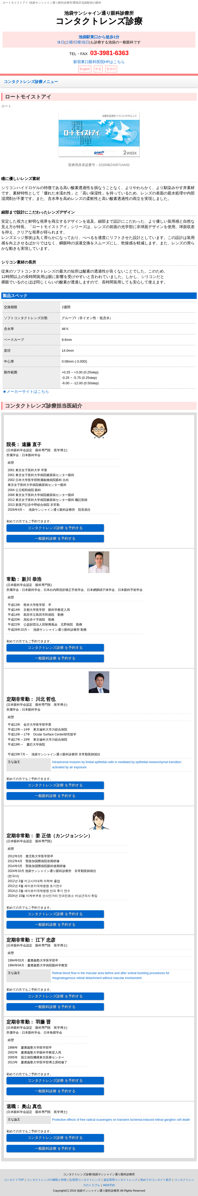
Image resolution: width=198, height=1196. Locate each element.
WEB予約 (109, 1185)
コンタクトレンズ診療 (99, 21)
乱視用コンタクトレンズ (85, 1179)
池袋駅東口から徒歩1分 (99, 37)
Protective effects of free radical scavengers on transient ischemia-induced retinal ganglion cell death (121, 1120)
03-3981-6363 (109, 52)
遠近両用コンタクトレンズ (120, 1179)
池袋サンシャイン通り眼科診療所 (99, 13)
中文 (98, 69)
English (85, 69)
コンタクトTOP (14, 1179)
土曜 (69, 42)
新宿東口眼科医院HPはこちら (99, 61)
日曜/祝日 (81, 42)
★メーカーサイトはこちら (26, 391)
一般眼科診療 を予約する (55, 538)
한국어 (111, 69)
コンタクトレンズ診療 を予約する (55, 528)
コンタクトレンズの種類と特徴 (47, 1179)
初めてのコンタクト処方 (155, 1179)
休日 (60, 42)
